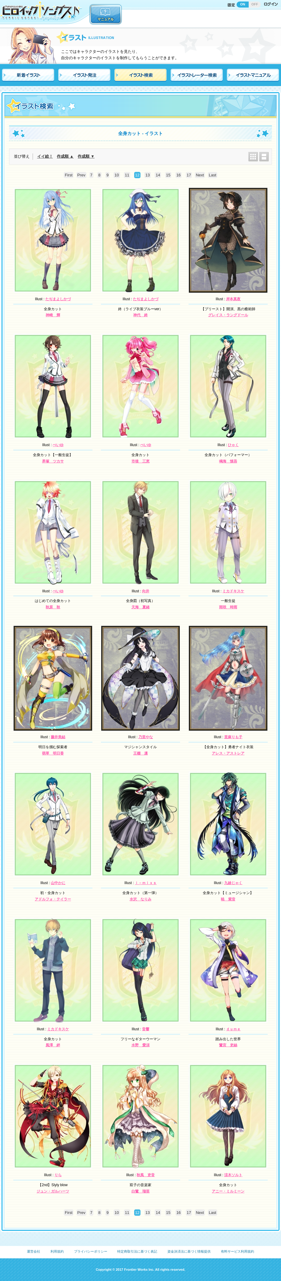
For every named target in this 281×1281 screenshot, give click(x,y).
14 (158, 175)
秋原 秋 (53, 607)
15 (168, 175)
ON (242, 4)
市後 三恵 (140, 461)
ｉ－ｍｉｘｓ (146, 883)
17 (189, 175)
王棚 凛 (140, 753)
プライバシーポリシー (90, 1251)
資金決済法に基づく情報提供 (189, 1251)
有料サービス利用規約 (237, 1251)
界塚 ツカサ (53, 461)
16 (178, 175)
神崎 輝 (53, 315)
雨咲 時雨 (228, 607)
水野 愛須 (140, 1045)
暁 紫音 (228, 899)
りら (58, 1175)
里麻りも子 (233, 737)
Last (212, 175)
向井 (145, 591)
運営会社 (33, 1251)
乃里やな (145, 737)
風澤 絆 (53, 1045)
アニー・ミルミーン (228, 1191)
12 (137, 175)
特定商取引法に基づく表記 (137, 1251)
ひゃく (233, 445)
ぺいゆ (58, 445)
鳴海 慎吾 (228, 461)
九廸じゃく (233, 883)
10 (117, 175)
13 (147, 175)
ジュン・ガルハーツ (53, 1191)
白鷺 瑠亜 (140, 1191)
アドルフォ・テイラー (53, 899)
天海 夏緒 (140, 607)
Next (200, 175)
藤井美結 (58, 737)
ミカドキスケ (233, 591)
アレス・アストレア (228, 753)
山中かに (58, 883)
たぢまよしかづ (58, 299)
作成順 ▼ (86, 156)
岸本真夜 (233, 299)
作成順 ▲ (65, 156)
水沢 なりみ (140, 899)
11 (127, 175)
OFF (254, 4)
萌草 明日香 (53, 753)
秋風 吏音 (146, 1175)
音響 (145, 1029)
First (68, 175)
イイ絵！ (45, 156)
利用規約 (57, 1251)
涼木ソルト (233, 1175)
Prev (81, 175)
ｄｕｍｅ (233, 1029)
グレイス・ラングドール (228, 315)
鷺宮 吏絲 (228, 1045)
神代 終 (140, 315)
